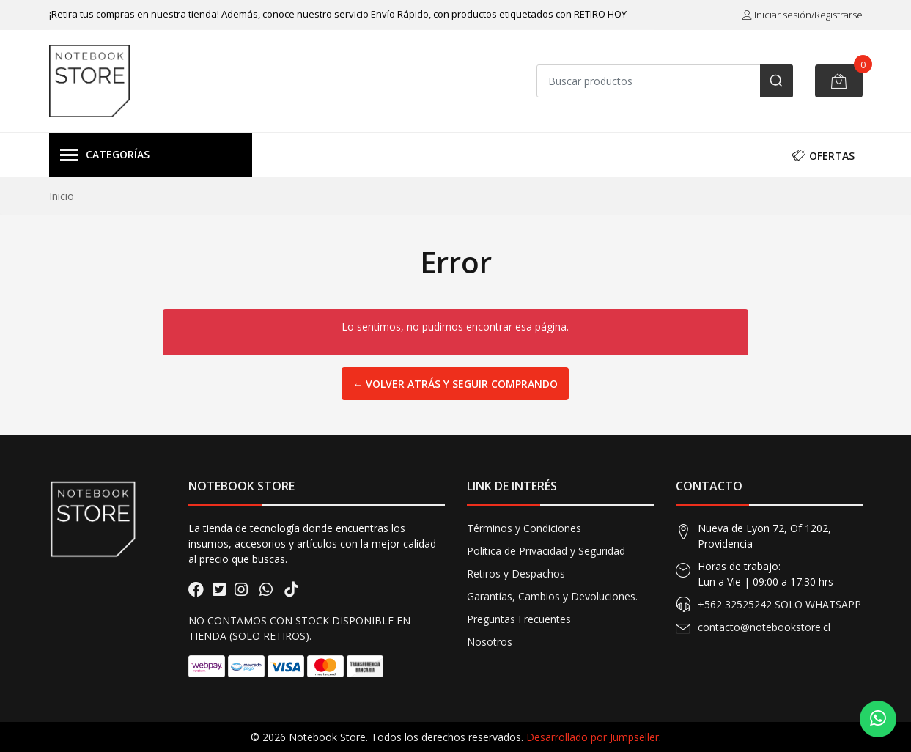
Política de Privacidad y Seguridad (546, 551)
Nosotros (489, 642)
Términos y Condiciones (524, 528)
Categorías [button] (105, 155)
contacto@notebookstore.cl (764, 627)
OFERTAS (823, 154)
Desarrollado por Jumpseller (592, 737)
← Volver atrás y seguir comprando (455, 384)
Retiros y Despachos (516, 573)
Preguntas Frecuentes (519, 619)
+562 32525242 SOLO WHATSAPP (779, 604)
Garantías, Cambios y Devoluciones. (552, 596)
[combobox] (664, 80)
